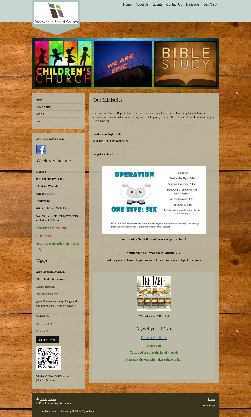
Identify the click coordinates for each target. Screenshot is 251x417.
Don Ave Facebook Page (50, 138)
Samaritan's (43, 228)
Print (41, 399)
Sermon (49, 193)
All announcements (47, 293)
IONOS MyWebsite (83, 411)
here (114, 154)
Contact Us (42, 331)
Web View (209, 405)
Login (211, 399)
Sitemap (52, 399)
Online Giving (47, 339)
